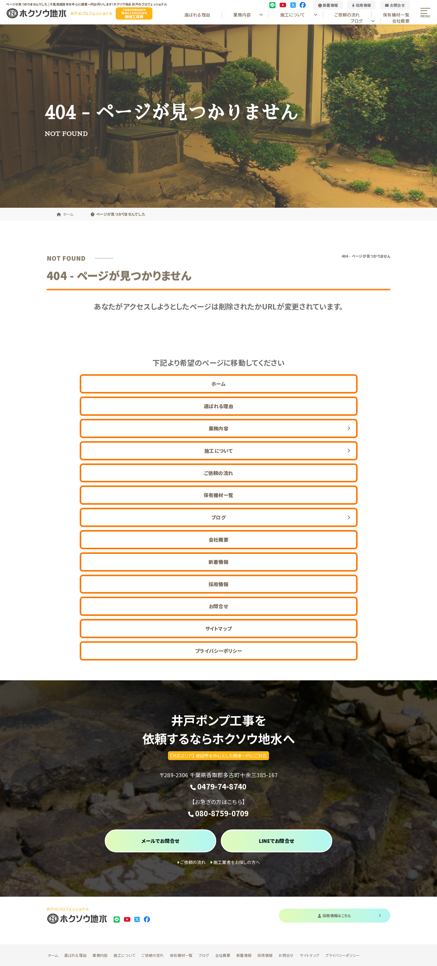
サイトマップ (218, 628)
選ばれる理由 (197, 15)
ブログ (203, 955)
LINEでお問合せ (276, 840)
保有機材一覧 (396, 15)
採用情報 (361, 5)
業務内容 (100, 955)
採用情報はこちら (349, 915)
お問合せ (395, 5)
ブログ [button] (363, 21)
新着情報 (328, 5)
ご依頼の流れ (347, 15)
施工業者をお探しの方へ (235, 862)
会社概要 (401, 21)
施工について (124, 955)
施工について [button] (299, 15)
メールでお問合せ (160, 840)
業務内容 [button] (248, 15)
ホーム (218, 383)
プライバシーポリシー (218, 650)
